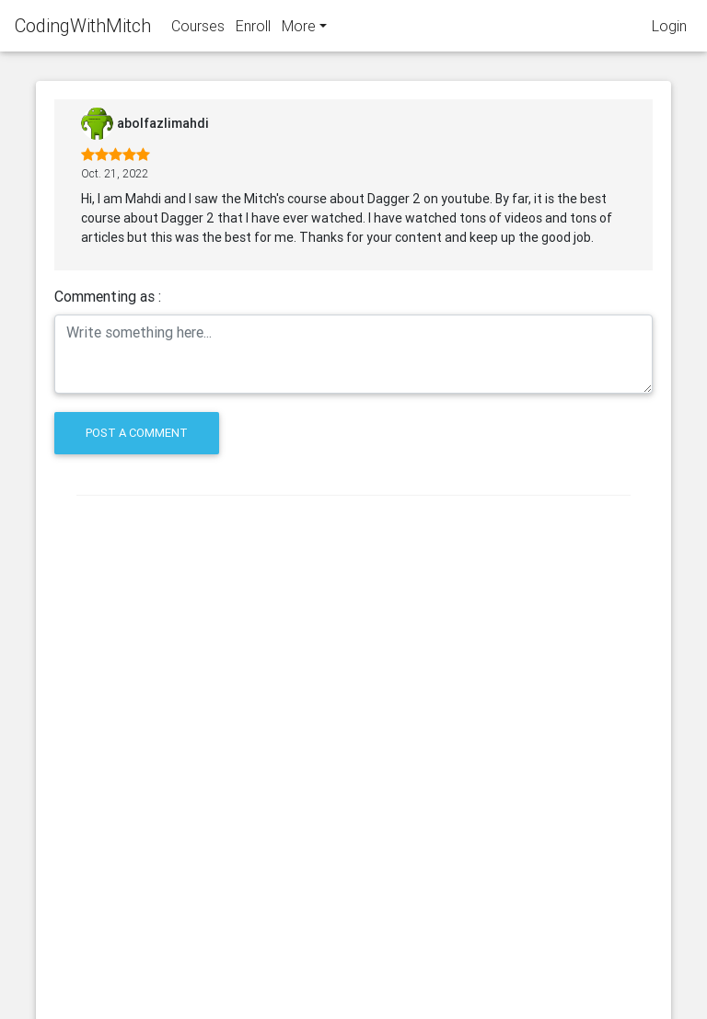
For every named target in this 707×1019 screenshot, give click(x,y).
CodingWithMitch (83, 28)
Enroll (253, 29)
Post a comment (137, 433)
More (299, 29)
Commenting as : (107, 296)
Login (669, 29)
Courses (198, 29)
